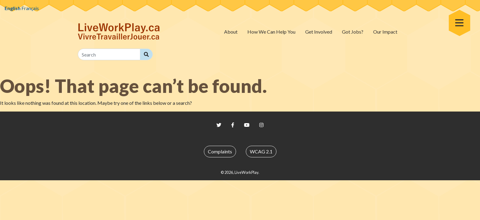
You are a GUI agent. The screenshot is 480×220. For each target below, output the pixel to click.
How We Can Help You (271, 32)
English (13, 8)
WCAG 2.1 (261, 151)
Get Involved (318, 32)
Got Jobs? (352, 32)
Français (30, 8)
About (231, 32)
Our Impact (385, 32)
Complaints (220, 151)
